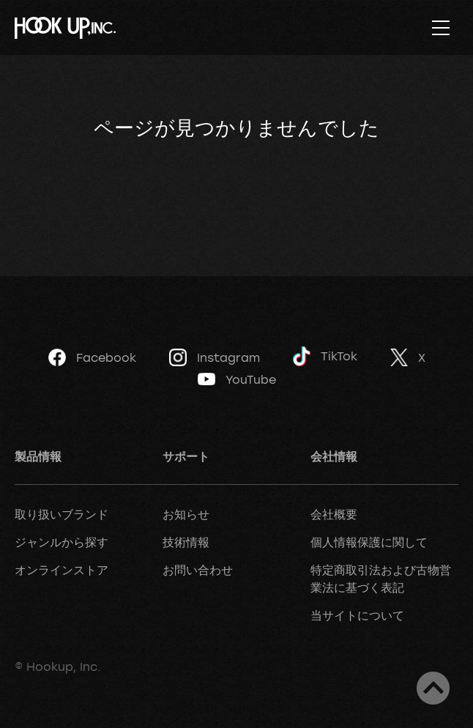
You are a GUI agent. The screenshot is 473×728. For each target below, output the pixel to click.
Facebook (92, 357)
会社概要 (333, 514)
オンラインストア (61, 570)
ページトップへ (433, 688)
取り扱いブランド (61, 514)
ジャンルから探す (61, 542)
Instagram (214, 357)
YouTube (237, 379)
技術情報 (186, 542)
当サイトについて (357, 615)
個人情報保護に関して (369, 542)
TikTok (325, 356)
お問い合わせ (198, 570)
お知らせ (186, 514)
